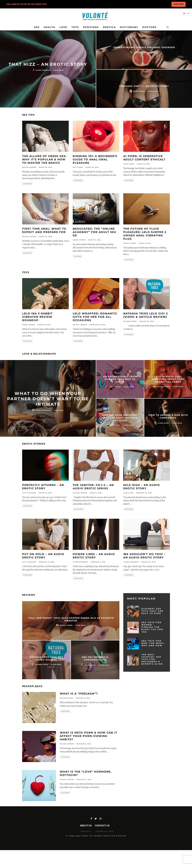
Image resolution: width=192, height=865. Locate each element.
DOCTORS (149, 27)
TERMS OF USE (105, 831)
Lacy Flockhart (29, 493)
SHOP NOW (178, 4)
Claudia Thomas (80, 493)
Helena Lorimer (29, 167)
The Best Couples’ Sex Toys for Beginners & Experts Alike (152, 659)
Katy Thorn (78, 167)
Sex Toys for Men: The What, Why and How (153, 643)
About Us (86, 825)
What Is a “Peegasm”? (79, 693)
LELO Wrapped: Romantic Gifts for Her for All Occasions (95, 317)
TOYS (75, 27)
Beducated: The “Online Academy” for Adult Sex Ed (94, 232)
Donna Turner (79, 240)
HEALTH (49, 27)
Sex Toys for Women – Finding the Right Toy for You (152, 627)
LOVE (63, 27)
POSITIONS (91, 27)
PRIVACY (86, 831)
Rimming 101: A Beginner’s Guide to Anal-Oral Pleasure (95, 159)
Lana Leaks (128, 493)
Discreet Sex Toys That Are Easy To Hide (152, 611)
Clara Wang (128, 164)
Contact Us (102, 825)
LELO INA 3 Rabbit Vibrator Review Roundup (37, 317)
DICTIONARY (129, 27)
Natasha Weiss (130, 321)
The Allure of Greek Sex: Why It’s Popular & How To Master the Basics (44, 159)
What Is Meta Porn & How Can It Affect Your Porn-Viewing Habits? (88, 736)
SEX (36, 27)
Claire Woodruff (80, 562)
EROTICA (109, 27)
